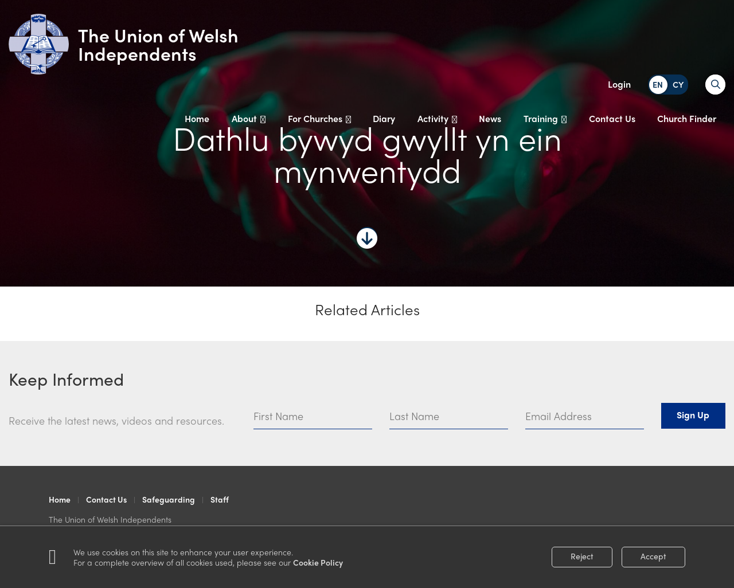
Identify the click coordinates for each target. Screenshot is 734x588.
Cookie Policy (318, 562)
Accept (653, 556)
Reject (582, 556)
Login (619, 84)
